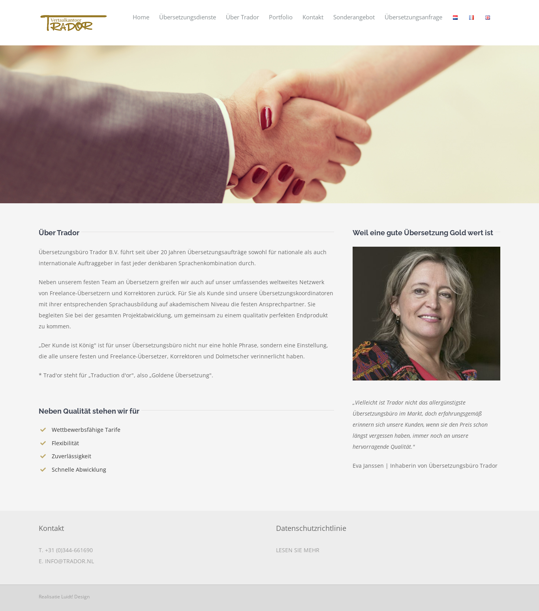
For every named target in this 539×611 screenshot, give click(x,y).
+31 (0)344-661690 (69, 549)
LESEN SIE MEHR (297, 549)
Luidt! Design (75, 596)
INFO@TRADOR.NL (69, 560)
